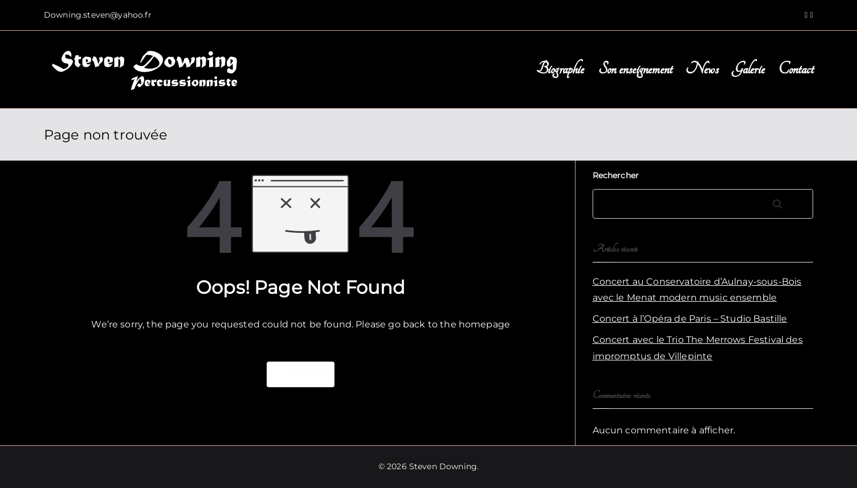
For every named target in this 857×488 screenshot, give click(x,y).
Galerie (748, 69)
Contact (795, 69)
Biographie (560, 69)
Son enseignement (635, 69)
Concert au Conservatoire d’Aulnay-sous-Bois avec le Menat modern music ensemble (697, 290)
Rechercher (616, 175)
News (702, 69)
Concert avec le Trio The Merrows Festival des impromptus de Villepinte (698, 348)
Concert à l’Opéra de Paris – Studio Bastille (690, 318)
